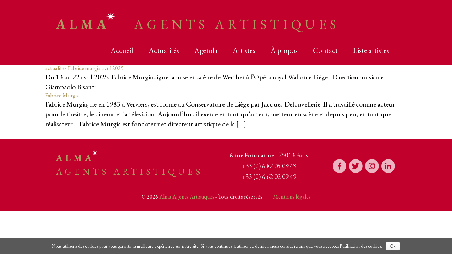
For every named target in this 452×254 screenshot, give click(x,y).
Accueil (122, 50)
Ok (393, 246)
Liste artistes (371, 50)
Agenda (206, 50)
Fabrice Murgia (62, 95)
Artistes (244, 50)
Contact (325, 50)
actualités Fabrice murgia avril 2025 (84, 68)
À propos (284, 50)
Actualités (164, 50)
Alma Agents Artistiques (186, 196)
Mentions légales (292, 196)
